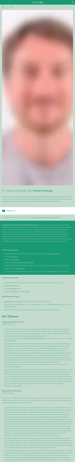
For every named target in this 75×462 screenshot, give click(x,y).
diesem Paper (17, 386)
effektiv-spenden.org (53, 253)
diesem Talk (52, 271)
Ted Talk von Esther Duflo (12, 288)
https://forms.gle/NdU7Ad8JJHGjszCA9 (47, 217)
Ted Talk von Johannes (11, 285)
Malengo (22, 268)
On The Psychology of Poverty (24, 262)
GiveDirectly (14, 256)
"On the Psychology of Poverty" (33, 338)
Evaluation (7, 301)
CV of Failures (15, 259)
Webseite (15, 291)
